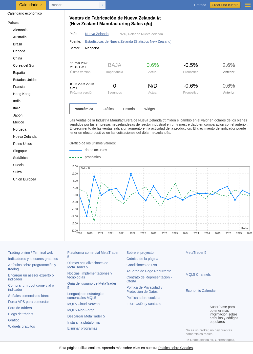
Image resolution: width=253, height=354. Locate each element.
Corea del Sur (20, 65)
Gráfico (13, 320)
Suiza (14, 172)
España (16, 73)
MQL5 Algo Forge (81, 310)
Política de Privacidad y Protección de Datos (144, 289)
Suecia (15, 165)
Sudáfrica (17, 158)
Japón (14, 115)
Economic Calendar (201, 291)
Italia (14, 108)
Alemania (17, 30)
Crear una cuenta (225, 5)
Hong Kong (18, 94)
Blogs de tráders (20, 314)
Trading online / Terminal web (30, 253)
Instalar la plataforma (83, 322)
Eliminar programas (82, 328)
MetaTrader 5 (196, 253)
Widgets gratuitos (21, 326)
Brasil (14, 44)
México (15, 122)
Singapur (17, 151)
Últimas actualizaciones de (87, 265)
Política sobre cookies (143, 298)
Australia (16, 37)
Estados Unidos (22, 80)
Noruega (16, 129)
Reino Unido (19, 144)
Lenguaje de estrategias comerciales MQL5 (85, 296)
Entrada (200, 5)
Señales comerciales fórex (28, 296)
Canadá (16, 51)
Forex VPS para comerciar (28, 302)
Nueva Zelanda (22, 136)
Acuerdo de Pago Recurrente (148, 271)
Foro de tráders (20, 308)
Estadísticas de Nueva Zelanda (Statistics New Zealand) (128, 41)
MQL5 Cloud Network (84, 304)
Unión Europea (21, 179)
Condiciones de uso (141, 265)
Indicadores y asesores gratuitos (33, 259)
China (14, 58)
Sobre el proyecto (140, 253)
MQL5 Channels (198, 274)
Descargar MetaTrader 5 (86, 316)
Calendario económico (22, 13)
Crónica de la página (142, 259)
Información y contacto (143, 304)
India (14, 101)
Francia (16, 87)
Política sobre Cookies (175, 348)
